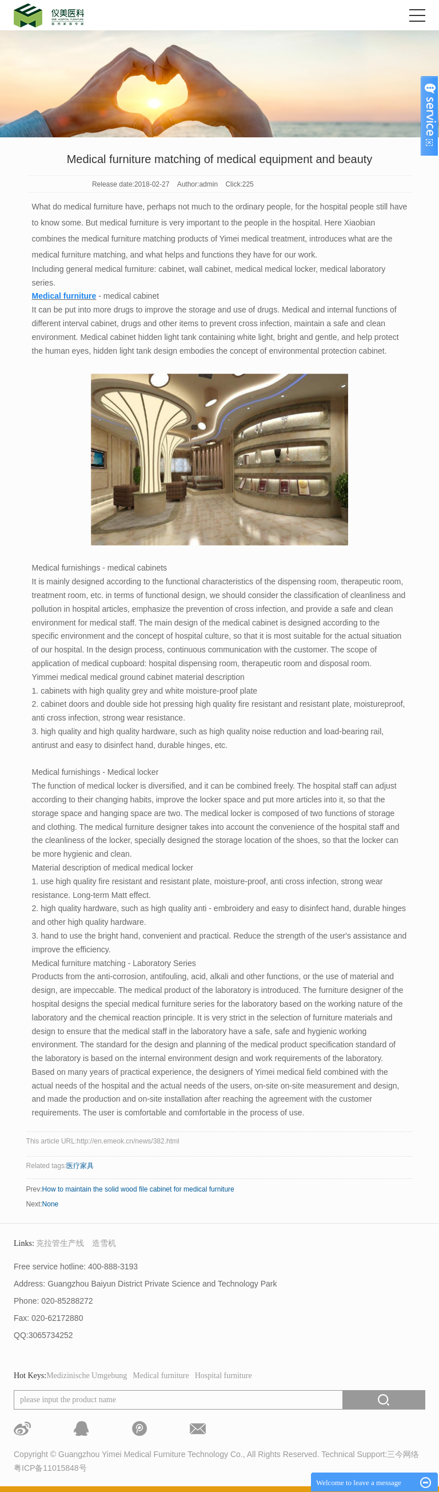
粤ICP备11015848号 (50, 1468)
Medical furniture (161, 1375)
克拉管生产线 (60, 1243)
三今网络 (403, 1454)
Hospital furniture (223, 1375)
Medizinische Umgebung (86, 1375)
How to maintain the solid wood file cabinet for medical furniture (138, 1189)
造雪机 (104, 1243)
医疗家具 (80, 1166)
